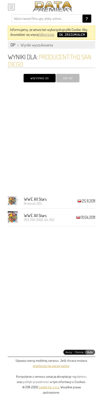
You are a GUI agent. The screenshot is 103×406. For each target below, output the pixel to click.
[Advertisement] (51, 139)
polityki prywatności (36, 382)
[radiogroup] (79, 352)
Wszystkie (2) (39, 78)
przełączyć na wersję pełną (51, 366)
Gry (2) (68, 78)
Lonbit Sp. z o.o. (49, 387)
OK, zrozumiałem (72, 35)
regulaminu (79, 376)
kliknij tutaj (46, 34)
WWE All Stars (35, 199)
